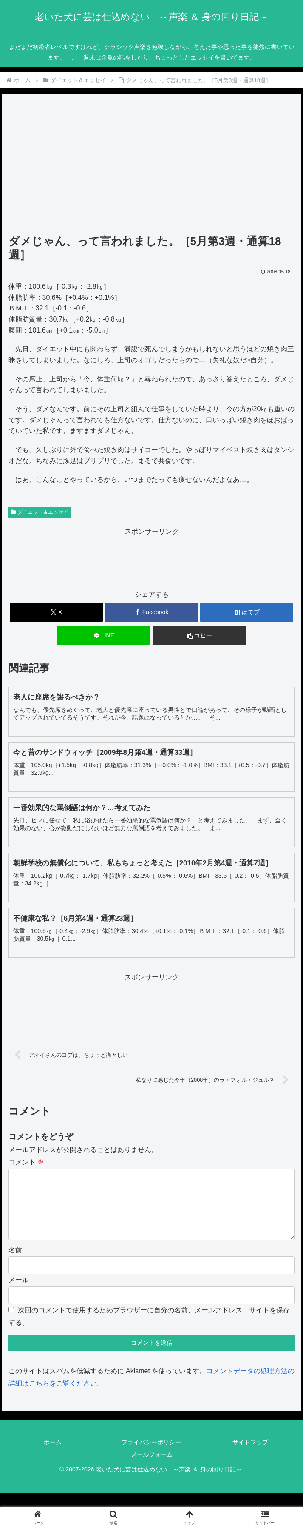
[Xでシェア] (56, 612)
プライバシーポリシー (151, 1455)
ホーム (53, 1455)
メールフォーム (152, 1468)
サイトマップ (250, 1455)
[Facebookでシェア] (151, 612)
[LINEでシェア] (103, 635)
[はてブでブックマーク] (246, 612)
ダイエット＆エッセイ (40, 512)
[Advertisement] (151, 166)
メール (18, 1293)
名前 (15, 1263)
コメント (26, 1162)
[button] (199, 635)
